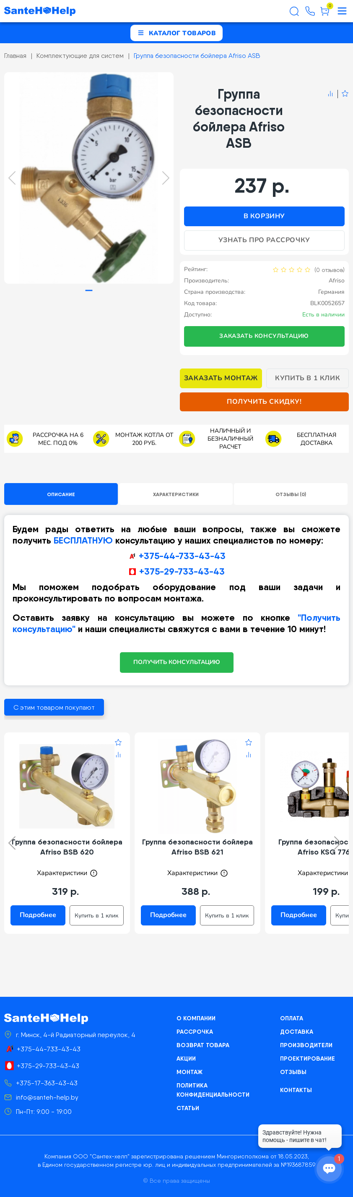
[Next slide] (165, 178)
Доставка (296, 1031)
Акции (186, 1058)
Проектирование (307, 1058)
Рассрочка (194, 1031)
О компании (195, 1018)
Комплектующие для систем (80, 56)
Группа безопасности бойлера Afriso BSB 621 (197, 847)
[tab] (88, 290)
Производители (306, 1045)
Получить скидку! (264, 401)
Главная (15, 56)
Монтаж (189, 1072)
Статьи (187, 1108)
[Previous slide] (12, 178)
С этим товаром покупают (54, 707)
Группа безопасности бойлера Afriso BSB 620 (67, 847)
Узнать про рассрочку (264, 240)
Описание (61, 494)
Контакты (296, 1090)
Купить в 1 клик (307, 378)
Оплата (291, 1018)
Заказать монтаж (221, 378)
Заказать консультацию (264, 336)
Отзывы (293, 1072)
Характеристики (176, 494)
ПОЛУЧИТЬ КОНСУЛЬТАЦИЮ (176, 662)
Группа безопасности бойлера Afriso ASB (197, 56)
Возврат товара (202, 1045)
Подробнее (38, 915)
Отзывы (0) (290, 494)
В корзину (264, 216)
